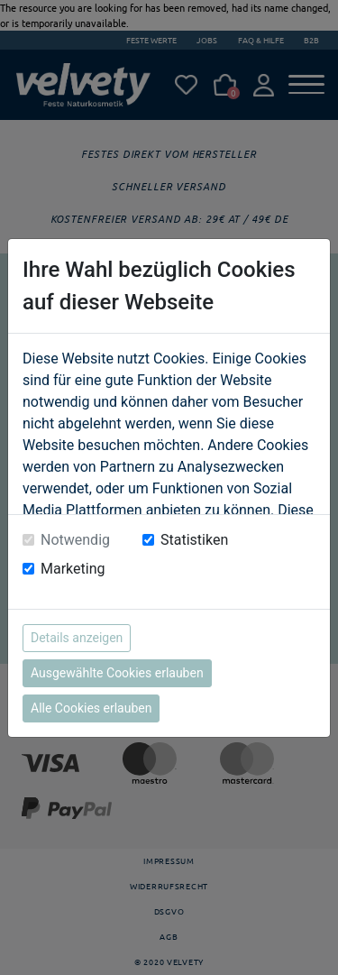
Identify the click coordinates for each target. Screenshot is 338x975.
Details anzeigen (77, 637)
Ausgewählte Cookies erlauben (117, 673)
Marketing (73, 568)
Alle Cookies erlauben (91, 708)
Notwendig (75, 539)
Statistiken (194, 539)
